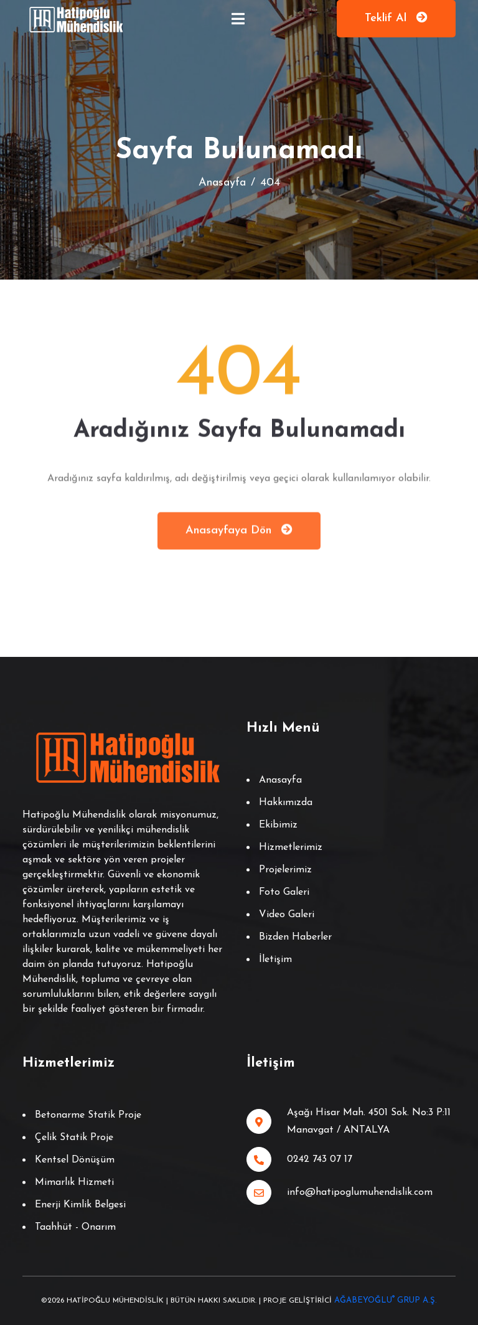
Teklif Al (396, 17)
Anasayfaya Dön (239, 532)
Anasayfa (222, 183)
